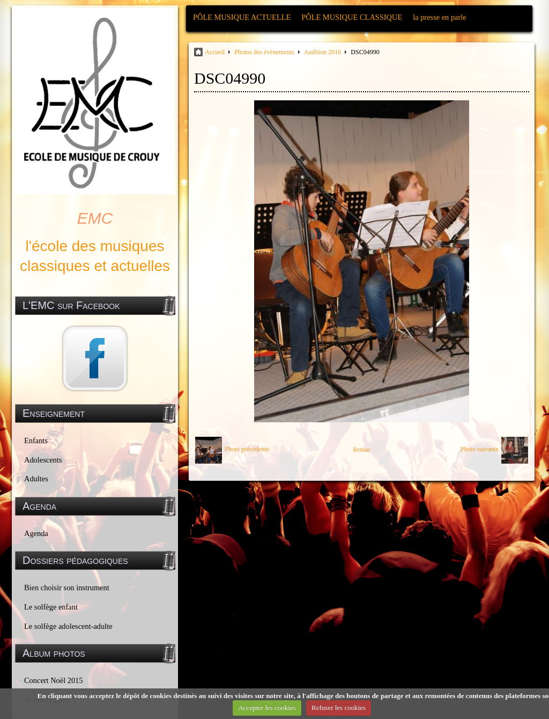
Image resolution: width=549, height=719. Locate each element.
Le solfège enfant (51, 607)
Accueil (215, 52)
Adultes (36, 478)
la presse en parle (439, 17)
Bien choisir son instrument (66, 587)
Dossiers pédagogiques (75, 560)
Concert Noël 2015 (53, 680)
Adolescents (43, 460)
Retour (361, 449)
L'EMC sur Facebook (71, 305)
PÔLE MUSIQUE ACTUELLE (242, 17)
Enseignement (54, 413)
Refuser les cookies (338, 707)
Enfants (36, 440)
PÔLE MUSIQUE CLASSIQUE (351, 17)
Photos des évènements (264, 52)
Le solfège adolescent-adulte (68, 626)
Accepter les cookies (267, 707)
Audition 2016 (323, 52)
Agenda (36, 533)
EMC (95, 218)
